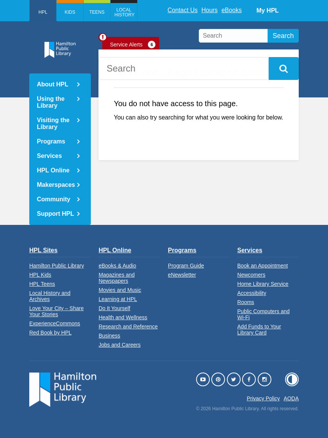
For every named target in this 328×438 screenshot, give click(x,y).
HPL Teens (42, 284)
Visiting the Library (53, 123)
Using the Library (51, 102)
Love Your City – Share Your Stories (56, 311)
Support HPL (55, 213)
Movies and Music (119, 290)
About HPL (52, 84)
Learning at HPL (117, 299)
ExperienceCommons (54, 323)
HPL (42, 12)
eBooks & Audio (117, 266)
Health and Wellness (122, 317)
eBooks (232, 10)
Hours (209, 10)
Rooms (245, 302)
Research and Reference (128, 326)
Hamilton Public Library (56, 266)
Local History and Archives (49, 296)
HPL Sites (43, 250)
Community (53, 199)
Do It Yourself (114, 308)
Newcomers (251, 275)
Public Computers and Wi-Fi (263, 314)
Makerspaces (56, 185)
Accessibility (251, 293)
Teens (97, 12)
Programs (51, 141)
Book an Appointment (262, 266)
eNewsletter (182, 275)
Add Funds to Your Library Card (259, 329)
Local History (124, 12)
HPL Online (53, 170)
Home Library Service (262, 284)
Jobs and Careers (119, 345)
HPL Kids (40, 275)
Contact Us (183, 10)
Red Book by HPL (50, 333)
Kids (70, 12)
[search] (249, 36)
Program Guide (186, 266)
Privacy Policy (263, 398)
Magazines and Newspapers (116, 278)
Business (109, 336)
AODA (291, 398)
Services (49, 156)
